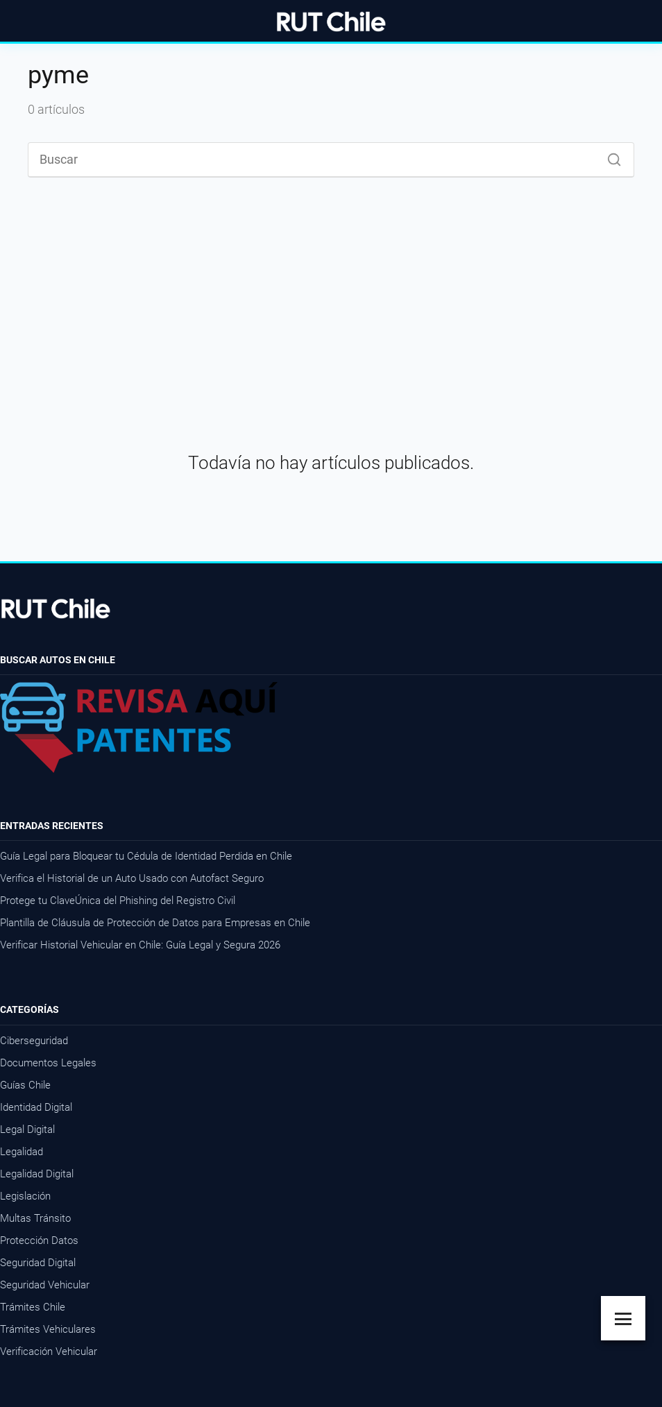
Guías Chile (25, 1085)
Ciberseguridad (34, 1040)
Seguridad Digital (38, 1262)
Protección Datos (39, 1240)
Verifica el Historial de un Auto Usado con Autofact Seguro (132, 878)
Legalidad (21, 1151)
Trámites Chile (32, 1307)
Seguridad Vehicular (45, 1285)
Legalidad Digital (37, 1174)
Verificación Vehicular (48, 1351)
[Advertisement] (331, 302)
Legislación (25, 1196)
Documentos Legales (48, 1063)
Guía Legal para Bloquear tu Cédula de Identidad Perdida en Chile (146, 856)
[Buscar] (609, 156)
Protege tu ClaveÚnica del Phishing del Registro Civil (117, 900)
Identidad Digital (36, 1107)
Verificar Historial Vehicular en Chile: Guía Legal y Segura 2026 (140, 945)
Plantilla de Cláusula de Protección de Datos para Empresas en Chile (155, 922)
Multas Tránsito (35, 1218)
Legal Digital (27, 1129)
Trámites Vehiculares (48, 1329)
